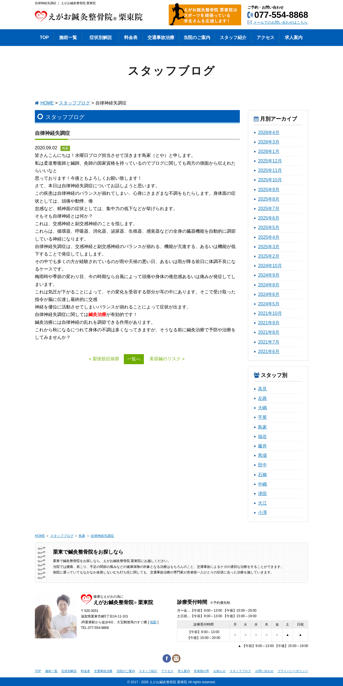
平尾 (262, 417)
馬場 (262, 455)
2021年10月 (270, 313)
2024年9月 (268, 275)
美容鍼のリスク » (166, 358)
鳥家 (262, 427)
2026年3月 (268, 142)
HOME (47, 103)
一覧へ (134, 359)
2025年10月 (270, 179)
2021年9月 (268, 322)
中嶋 (262, 484)
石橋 (262, 474)
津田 (262, 493)
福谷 (262, 436)
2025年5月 (268, 227)
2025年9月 (268, 189)
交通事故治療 (103, 671)
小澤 (262, 512)
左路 (262, 398)
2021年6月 (268, 351)
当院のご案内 (126, 671)
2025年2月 (268, 256)
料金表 (85, 671)
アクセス (167, 671)
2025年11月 (270, 170)
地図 (153, 622)
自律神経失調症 (102, 536)
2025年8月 (268, 199)
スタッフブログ (74, 103)
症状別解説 (69, 671)
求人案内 (184, 671)
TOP (38, 671)
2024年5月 (268, 303)
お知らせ (219, 671)
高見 (262, 388)
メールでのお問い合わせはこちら (280, 22)
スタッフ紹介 (148, 671)
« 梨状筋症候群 (104, 358)
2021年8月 (268, 332)
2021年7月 (268, 342)
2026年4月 (268, 132)
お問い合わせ (264, 671)
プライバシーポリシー (292, 671)
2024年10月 (270, 265)
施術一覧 (51, 671)
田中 (262, 465)
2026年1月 (268, 151)
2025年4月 (268, 237)
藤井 (262, 446)
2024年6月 (268, 294)
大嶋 (262, 407)
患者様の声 (201, 671)
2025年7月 (268, 208)
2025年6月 (268, 218)
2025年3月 (268, 246)
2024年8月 (268, 285)
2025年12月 (270, 161)
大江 (262, 503)
